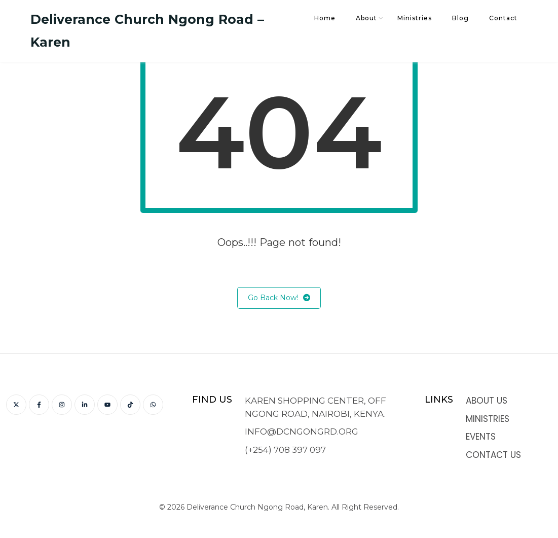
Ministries (414, 18)
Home (325, 18)
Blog (460, 18)
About (366, 18)
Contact (503, 18)
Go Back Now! (279, 298)
